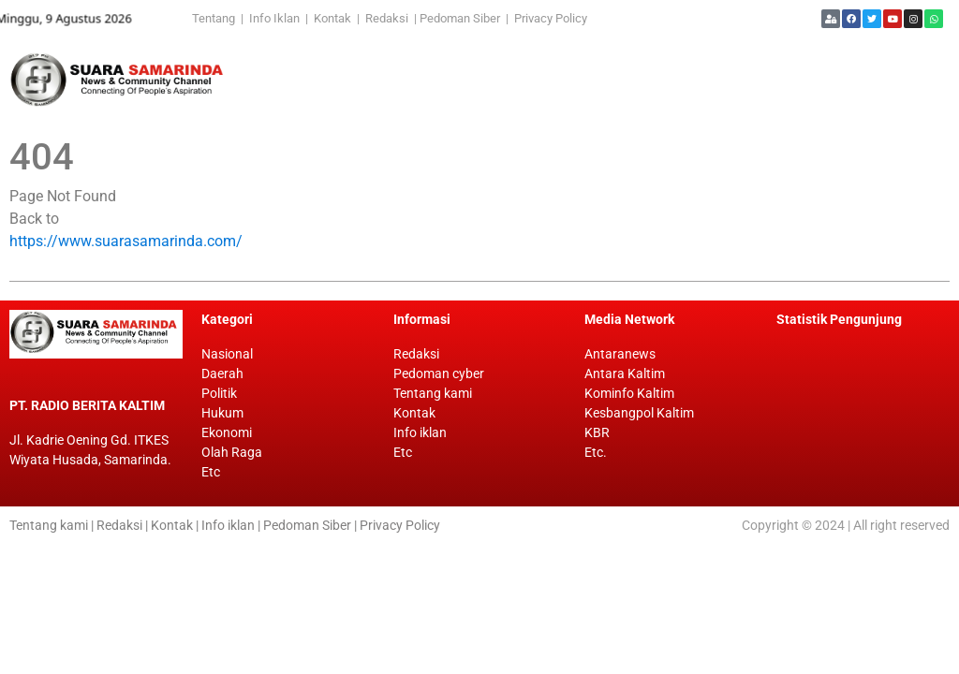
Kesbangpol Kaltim (639, 412)
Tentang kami (432, 393)
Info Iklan (274, 18)
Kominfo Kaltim (629, 393)
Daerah (222, 373)
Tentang (216, 18)
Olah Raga (231, 452)
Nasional (227, 353)
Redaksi (386, 18)
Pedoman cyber (438, 373)
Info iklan (420, 432)
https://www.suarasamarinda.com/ (126, 241)
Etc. (595, 452)
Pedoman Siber (460, 18)
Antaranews (620, 353)
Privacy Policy (550, 18)
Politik (219, 393)
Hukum (222, 412)
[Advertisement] (581, 79)
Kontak (334, 18)
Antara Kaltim (624, 373)
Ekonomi (226, 432)
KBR (597, 432)
